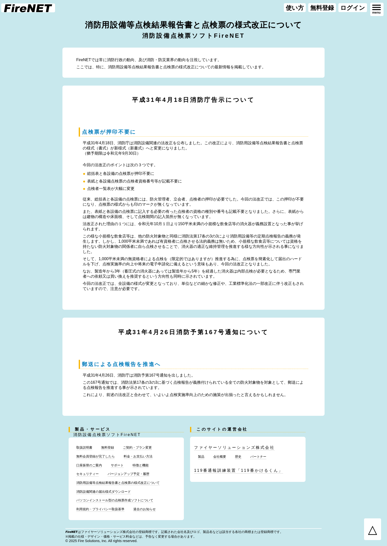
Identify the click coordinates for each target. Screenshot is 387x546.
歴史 (238, 456)
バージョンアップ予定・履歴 (128, 474)
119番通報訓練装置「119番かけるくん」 (238, 470)
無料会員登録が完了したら (95, 456)
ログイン (352, 7)
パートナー (258, 456)
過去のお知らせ (144, 509)
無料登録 (322, 7)
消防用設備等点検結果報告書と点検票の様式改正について (118, 483)
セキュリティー (87, 474)
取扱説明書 (84, 447)
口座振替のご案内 (89, 465)
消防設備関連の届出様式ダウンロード (103, 491)
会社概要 (219, 456)
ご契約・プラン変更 (137, 447)
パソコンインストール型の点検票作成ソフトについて (114, 500)
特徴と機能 (141, 465)
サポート (117, 465)
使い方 (295, 7)
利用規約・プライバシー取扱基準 (100, 509)
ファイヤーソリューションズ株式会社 (234, 447)
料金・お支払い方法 (138, 456)
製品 (201, 456)
